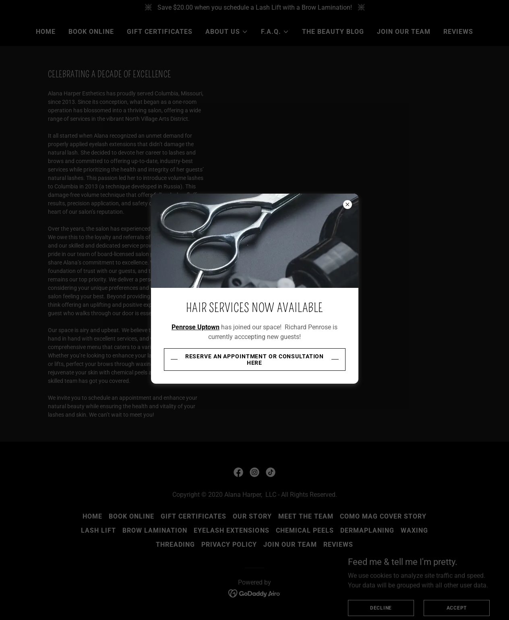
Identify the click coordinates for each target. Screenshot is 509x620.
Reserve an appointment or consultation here (254, 359)
